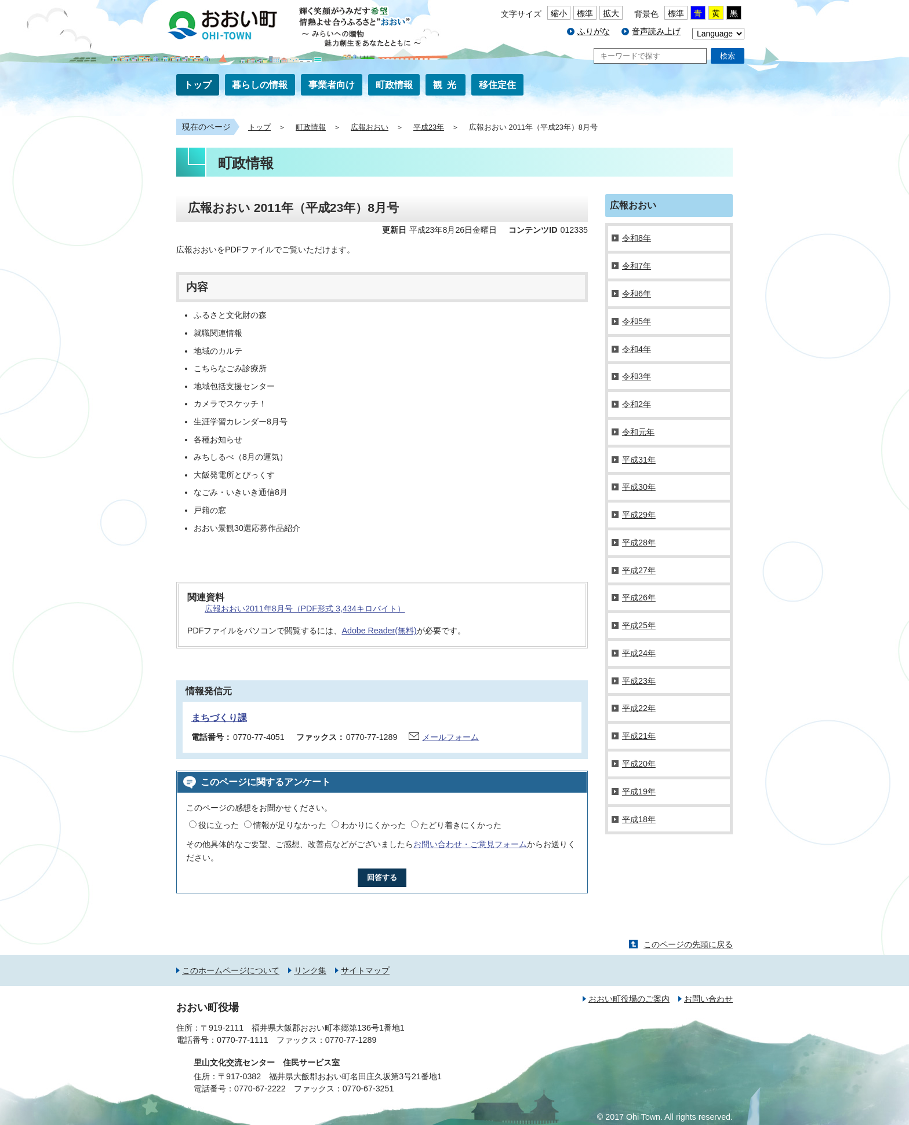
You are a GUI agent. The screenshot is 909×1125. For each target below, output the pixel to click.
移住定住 (497, 85)
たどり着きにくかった (460, 825)
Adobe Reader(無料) (378, 630)
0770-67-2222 (260, 1088)
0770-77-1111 (242, 1040)
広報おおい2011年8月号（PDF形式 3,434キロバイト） (305, 608)
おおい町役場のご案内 (629, 998)
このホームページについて (230, 970)
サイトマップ (365, 970)
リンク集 (310, 970)
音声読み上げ (656, 31)
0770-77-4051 (259, 737)
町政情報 (394, 85)
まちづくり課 (219, 718)
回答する (382, 877)
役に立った (218, 825)
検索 (727, 56)
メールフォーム (450, 737)
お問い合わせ (708, 998)
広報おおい (369, 127)
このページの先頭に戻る (688, 944)
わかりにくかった (373, 825)
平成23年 (428, 127)
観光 (447, 85)
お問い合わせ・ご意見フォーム (470, 844)
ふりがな (593, 31)
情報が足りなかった (289, 825)
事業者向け (331, 85)
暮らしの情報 (260, 85)
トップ (198, 85)
